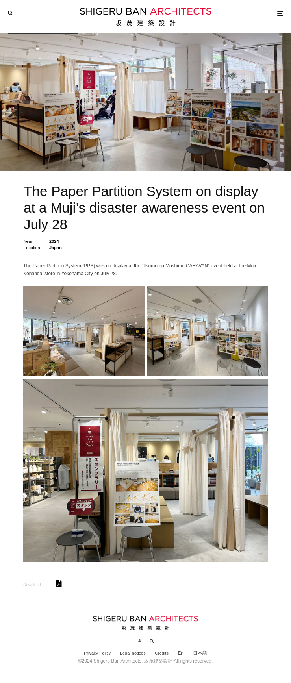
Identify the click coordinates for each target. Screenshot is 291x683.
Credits (162, 653)
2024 (54, 241)
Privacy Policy (97, 653)
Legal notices (133, 653)
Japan (55, 247)
